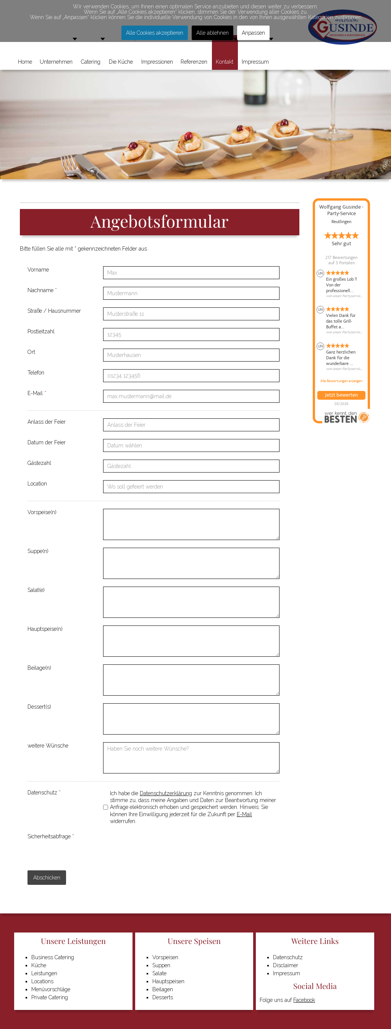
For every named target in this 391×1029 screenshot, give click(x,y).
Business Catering (52, 957)
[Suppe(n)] (191, 563)
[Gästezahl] (191, 466)
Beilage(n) (39, 668)
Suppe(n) (37, 551)
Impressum (286, 973)
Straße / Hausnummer (54, 311)
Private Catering (49, 997)
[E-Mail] (191, 396)
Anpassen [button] (253, 33)
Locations (42, 981)
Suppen (161, 965)
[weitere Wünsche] (191, 757)
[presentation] (161, 848)
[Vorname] (191, 272)
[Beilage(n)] (191, 680)
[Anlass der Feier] (191, 424)
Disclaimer (285, 965)
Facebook (304, 1000)
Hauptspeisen (168, 981)
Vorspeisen (165, 957)
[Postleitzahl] (191, 334)
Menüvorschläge (50, 989)
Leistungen (44, 973)
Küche (38, 965)
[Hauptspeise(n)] (191, 641)
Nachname (42, 290)
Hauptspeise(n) (45, 629)
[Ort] (191, 355)
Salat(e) (36, 590)
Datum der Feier (46, 442)
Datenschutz (44, 792)
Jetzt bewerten (341, 395)
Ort (31, 352)
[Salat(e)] (191, 602)
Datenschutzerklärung (166, 793)
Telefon (35, 373)
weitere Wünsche (47, 746)
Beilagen (162, 989)
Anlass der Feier (46, 422)
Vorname (38, 270)
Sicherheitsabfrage (50, 836)
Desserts (162, 997)
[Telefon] (191, 375)
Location (37, 484)
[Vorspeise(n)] (191, 524)
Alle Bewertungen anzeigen (341, 381)
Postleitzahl (41, 331)
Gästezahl (39, 463)
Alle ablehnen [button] (212, 33)
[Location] (191, 486)
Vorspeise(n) (42, 512)
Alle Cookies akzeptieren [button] (154, 33)
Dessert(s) (39, 707)
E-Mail (36, 393)
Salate (159, 973)
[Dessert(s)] (191, 719)
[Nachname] (191, 293)
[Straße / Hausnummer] (191, 313)
